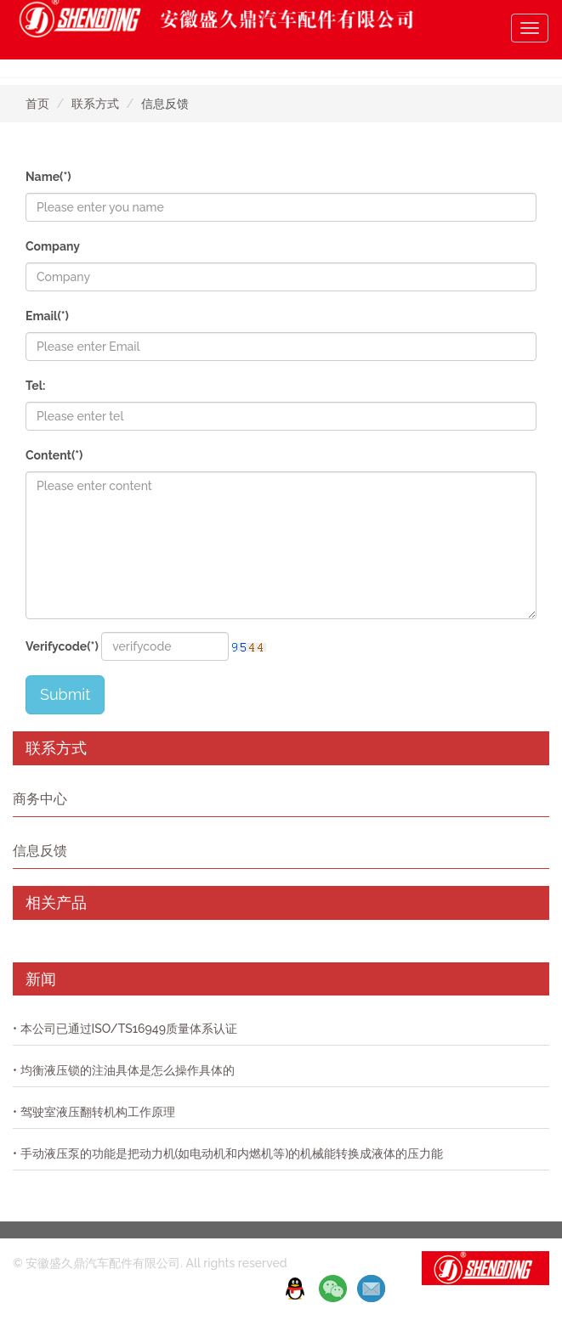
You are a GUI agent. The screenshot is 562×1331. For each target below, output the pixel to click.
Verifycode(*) (62, 646)
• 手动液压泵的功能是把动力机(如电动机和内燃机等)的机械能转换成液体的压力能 (228, 1153)
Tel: (36, 385)
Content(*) (54, 455)
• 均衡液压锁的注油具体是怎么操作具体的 (124, 1070)
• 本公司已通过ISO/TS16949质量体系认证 (125, 1028)
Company (53, 246)
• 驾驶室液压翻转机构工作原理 (94, 1112)
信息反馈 (40, 851)
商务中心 (40, 799)
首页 (37, 103)
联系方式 (95, 103)
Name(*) (48, 176)
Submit (65, 694)
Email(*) (47, 316)
